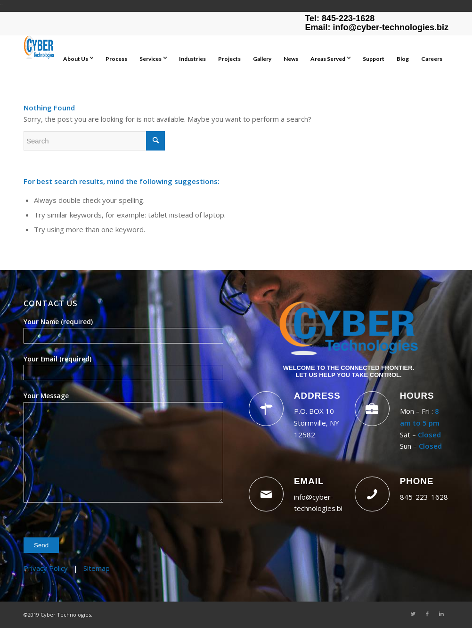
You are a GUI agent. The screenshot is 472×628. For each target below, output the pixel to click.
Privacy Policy (46, 568)
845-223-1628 (424, 497)
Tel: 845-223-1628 (339, 18)
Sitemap (96, 568)
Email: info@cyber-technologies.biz (376, 27)
